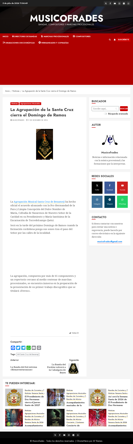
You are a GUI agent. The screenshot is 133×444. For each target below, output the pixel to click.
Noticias (14, 103)
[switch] (105, 114)
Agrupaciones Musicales (30, 103)
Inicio (5, 36)
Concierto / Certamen (75, 422)
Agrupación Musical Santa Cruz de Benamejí (39, 201)
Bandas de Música (73, 399)
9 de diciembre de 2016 (38, 120)
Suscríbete (121, 40)
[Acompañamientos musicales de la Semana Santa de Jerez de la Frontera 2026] (14, 417)
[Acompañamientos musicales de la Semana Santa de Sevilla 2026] (97, 417)
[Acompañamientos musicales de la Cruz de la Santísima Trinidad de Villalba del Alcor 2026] (56, 397)
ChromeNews (83, 440)
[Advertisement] (66, 65)
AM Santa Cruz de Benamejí (28, 354)
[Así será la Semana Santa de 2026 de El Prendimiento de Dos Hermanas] (97, 397)
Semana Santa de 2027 (41, 393)
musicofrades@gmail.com (109, 241)
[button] (109, 39)
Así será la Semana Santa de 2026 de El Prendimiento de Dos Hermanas (117, 401)
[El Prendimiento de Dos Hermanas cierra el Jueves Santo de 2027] (14, 397)
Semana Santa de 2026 (34, 422)
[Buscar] (124, 108)
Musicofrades (66, 18)
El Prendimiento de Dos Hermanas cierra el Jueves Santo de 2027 (34, 401)
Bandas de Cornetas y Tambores (38, 390)
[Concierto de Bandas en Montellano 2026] (56, 417)
